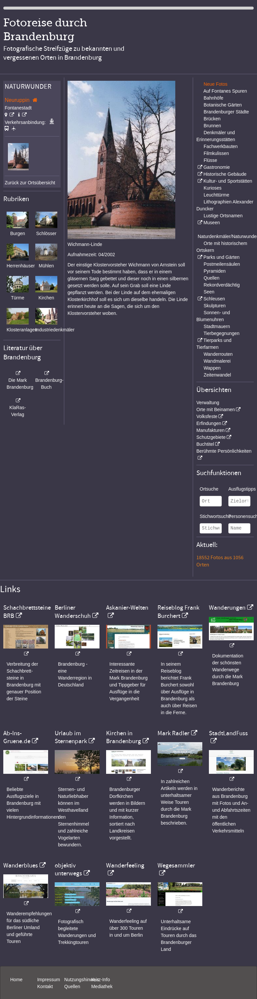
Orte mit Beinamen (215, 409)
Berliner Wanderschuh (73, 612)
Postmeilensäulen (222, 264)
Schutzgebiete (211, 437)
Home (16, 979)
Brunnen (212, 125)
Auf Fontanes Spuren (225, 91)
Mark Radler (173, 733)
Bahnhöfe (213, 98)
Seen (209, 291)
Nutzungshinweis (81, 979)
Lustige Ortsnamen (223, 215)
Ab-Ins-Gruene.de (16, 737)
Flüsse (210, 160)
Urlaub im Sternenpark (71, 737)
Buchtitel (205, 444)
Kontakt (45, 986)
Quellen (211, 278)
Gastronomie (216, 167)
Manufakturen (210, 430)
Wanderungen (227, 608)
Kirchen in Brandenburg (123, 737)
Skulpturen (215, 305)
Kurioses (212, 188)
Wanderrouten (218, 354)
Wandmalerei (217, 361)
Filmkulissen (216, 153)
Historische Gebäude (224, 174)
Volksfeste (206, 416)
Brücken (212, 118)
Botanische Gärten (223, 104)
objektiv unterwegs (68, 869)
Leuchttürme (216, 194)
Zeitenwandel (217, 375)
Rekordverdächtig (222, 285)
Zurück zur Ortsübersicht (30, 182)
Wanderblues (20, 865)
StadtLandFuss (228, 733)
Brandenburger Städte (226, 111)
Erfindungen (208, 423)
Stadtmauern (217, 326)
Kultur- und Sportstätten (227, 181)
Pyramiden (215, 271)
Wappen (212, 368)
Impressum (48, 979)
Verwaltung (207, 402)
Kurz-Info (100, 979)
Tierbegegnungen (222, 333)
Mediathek (102, 986)
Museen (211, 222)
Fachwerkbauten (221, 146)
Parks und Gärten (221, 257)
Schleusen (214, 298)
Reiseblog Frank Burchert (178, 612)
